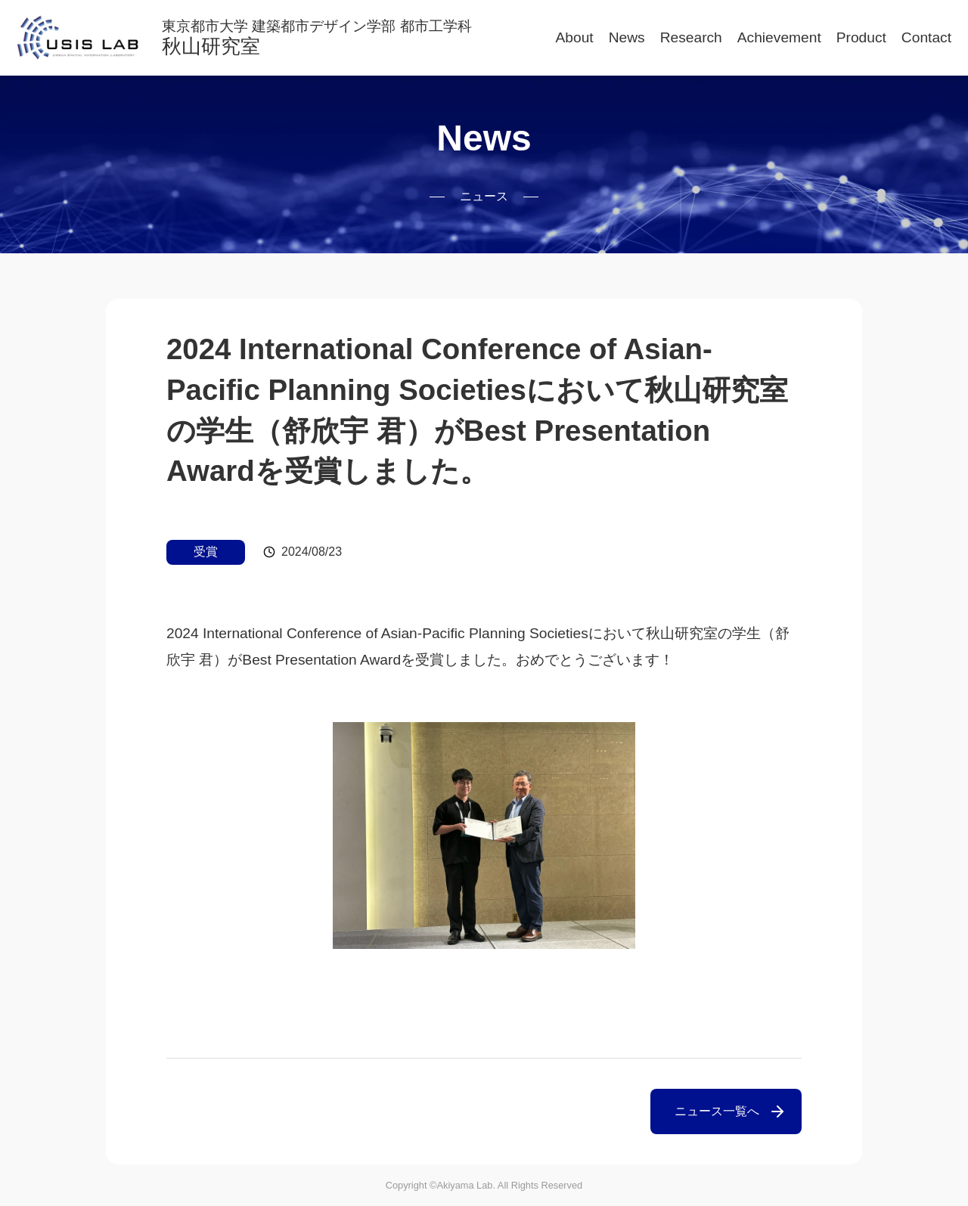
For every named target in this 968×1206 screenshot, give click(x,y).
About (575, 37)
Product (861, 37)
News (627, 37)
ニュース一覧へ (717, 1111)
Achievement (779, 37)
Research (691, 37)
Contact (926, 37)
